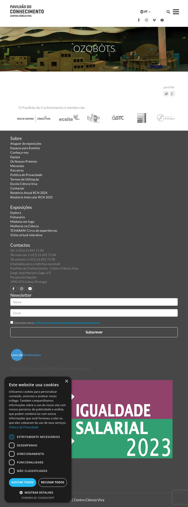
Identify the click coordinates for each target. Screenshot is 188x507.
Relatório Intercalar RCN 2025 (31, 197)
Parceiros (17, 170)
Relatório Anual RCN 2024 (28, 193)
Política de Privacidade (26, 175)
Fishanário (17, 217)
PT (145, 11)
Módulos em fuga (22, 221)
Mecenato (17, 166)
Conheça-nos (19, 152)
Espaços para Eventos (25, 148)
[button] (38, 492)
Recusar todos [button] (52, 482)
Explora (15, 212)
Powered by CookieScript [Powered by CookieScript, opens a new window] (38, 497)
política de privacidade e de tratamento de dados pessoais (67, 323)
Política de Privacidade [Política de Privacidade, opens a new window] (23, 427)
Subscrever (94, 332)
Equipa (15, 157)
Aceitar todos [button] (22, 482)
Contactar (17, 188)
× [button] (66, 381)
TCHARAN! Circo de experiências (33, 230)
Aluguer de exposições (25, 143)
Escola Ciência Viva (23, 184)
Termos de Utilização (24, 179)
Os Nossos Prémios (23, 161)
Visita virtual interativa (26, 235)
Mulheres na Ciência (24, 226)
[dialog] (37, 440)
